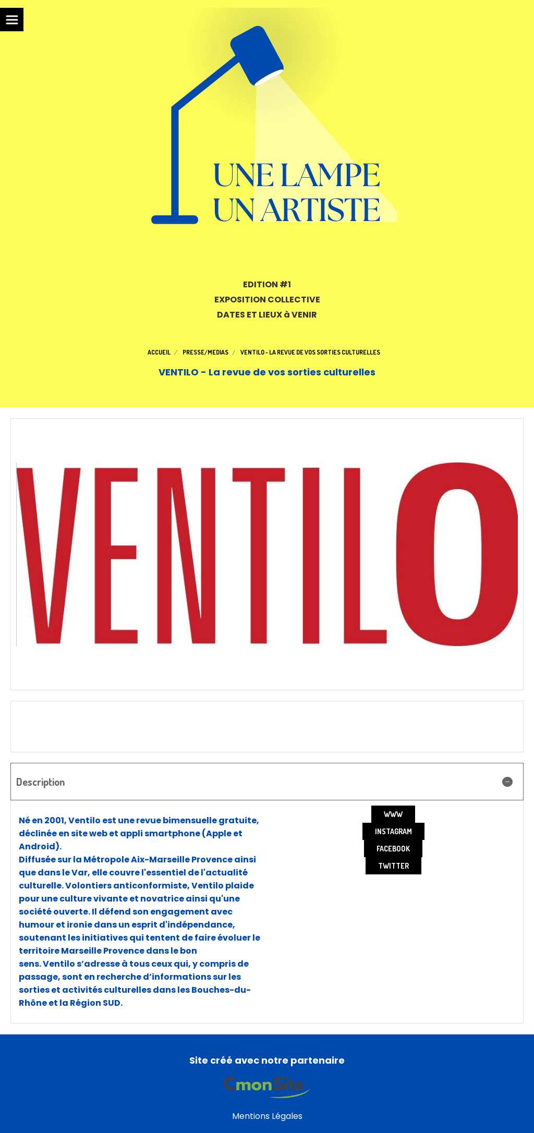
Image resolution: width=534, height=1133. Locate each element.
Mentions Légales (267, 1116)
